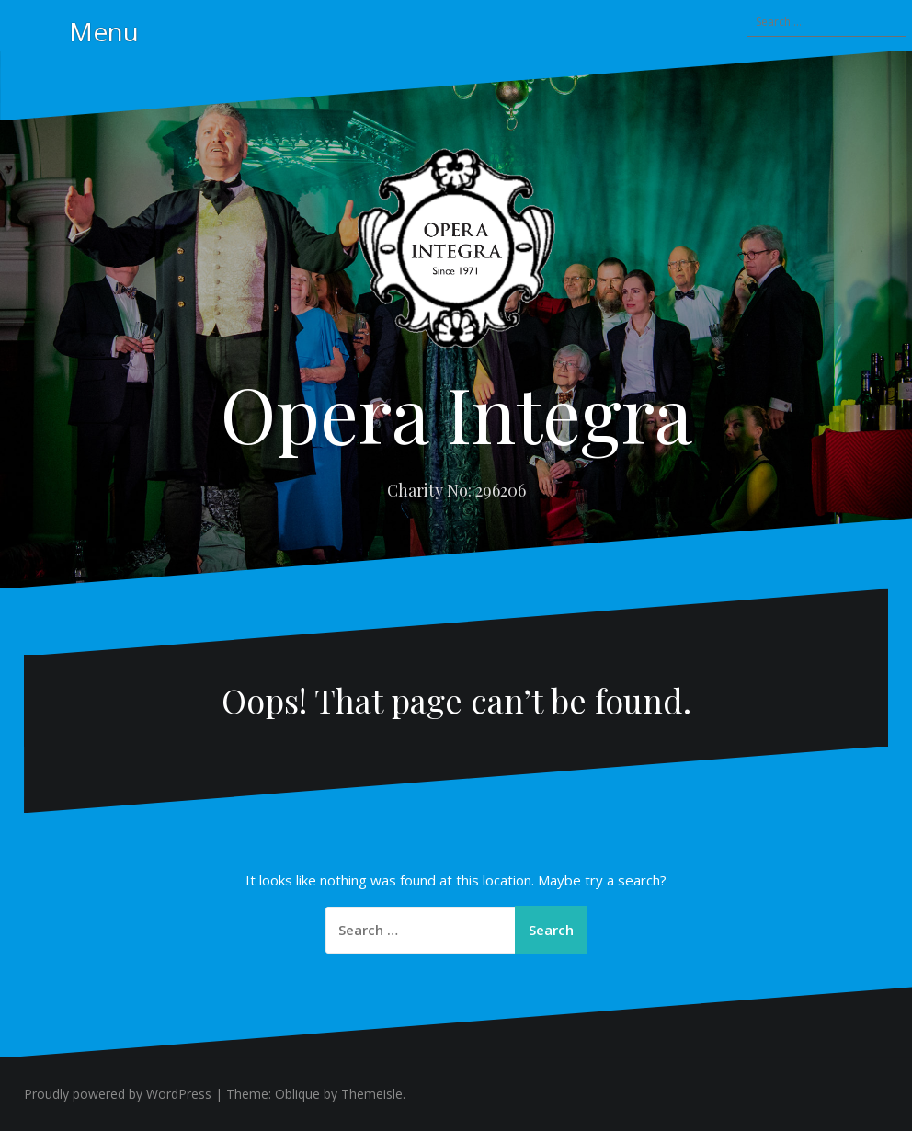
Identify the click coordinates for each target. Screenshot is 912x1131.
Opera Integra (456, 412)
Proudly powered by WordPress (117, 1093)
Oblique (297, 1093)
